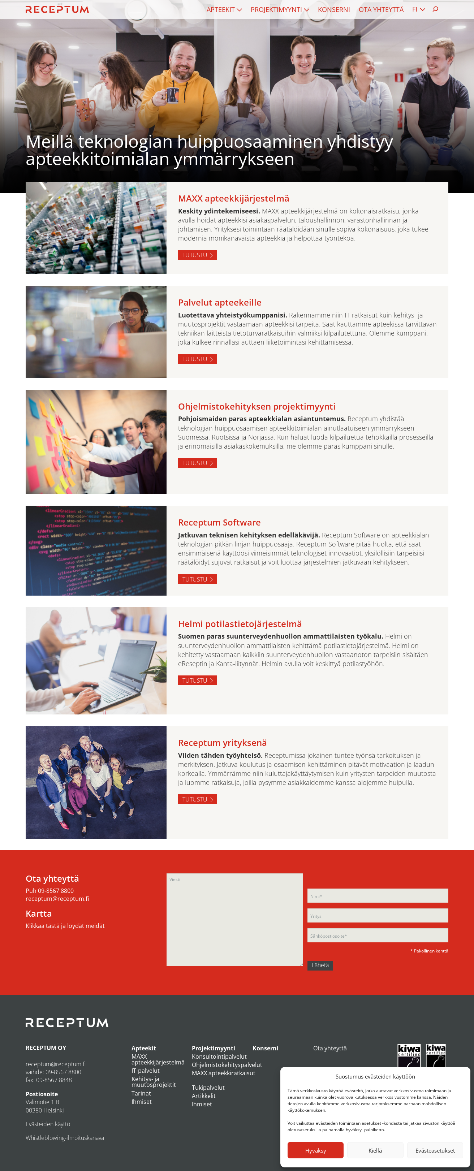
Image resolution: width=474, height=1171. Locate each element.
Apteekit (221, 9)
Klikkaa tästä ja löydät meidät (65, 926)
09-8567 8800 (56, 891)
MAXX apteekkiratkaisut (223, 1073)
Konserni (334, 9)
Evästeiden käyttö (48, 1124)
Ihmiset (142, 1102)
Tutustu (194, 255)
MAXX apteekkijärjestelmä (158, 1059)
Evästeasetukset (435, 1150)
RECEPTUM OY (46, 1048)
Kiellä (375, 1150)
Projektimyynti (276, 9)
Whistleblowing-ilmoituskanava (65, 1138)
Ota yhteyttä (381, 9)
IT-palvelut (146, 1070)
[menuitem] (224, 9)
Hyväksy (315, 1150)
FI (414, 9)
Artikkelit (204, 1096)
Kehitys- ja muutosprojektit (154, 1082)
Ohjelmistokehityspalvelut (227, 1065)
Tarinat (141, 1093)
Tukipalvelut (208, 1087)
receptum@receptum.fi (57, 899)
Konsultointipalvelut (219, 1056)
